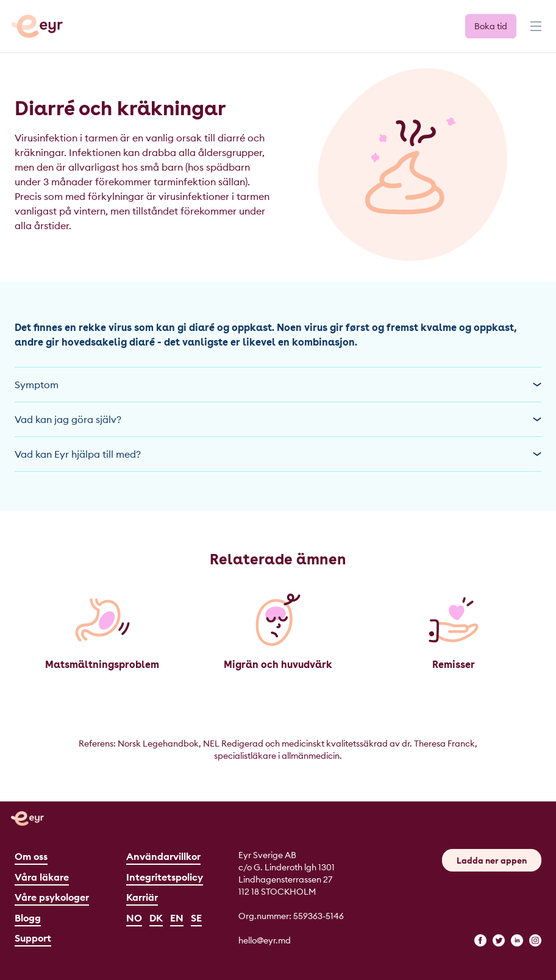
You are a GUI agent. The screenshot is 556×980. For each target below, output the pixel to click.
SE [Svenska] (196, 918)
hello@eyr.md (264, 940)
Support (33, 938)
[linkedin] (517, 940)
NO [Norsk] (134, 918)
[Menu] (534, 32)
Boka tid (490, 26)
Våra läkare (42, 877)
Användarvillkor (163, 856)
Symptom (278, 384)
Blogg (28, 918)
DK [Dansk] (156, 918)
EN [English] (177, 918)
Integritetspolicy (164, 877)
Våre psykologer (52, 897)
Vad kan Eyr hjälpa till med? (278, 454)
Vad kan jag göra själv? (278, 419)
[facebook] (480, 940)
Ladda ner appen (492, 860)
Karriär (142, 897)
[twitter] (498, 940)
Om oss (31, 856)
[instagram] (535, 940)
